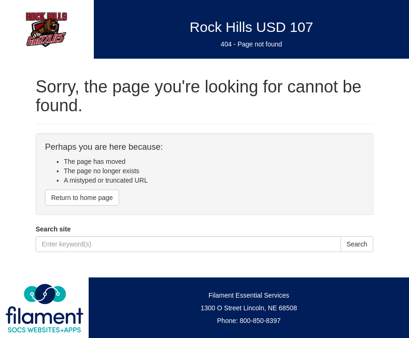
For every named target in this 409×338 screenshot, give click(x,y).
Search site (53, 229)
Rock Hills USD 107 (251, 27)
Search (357, 244)
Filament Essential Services (249, 295)
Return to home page (82, 197)
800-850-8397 (260, 320)
